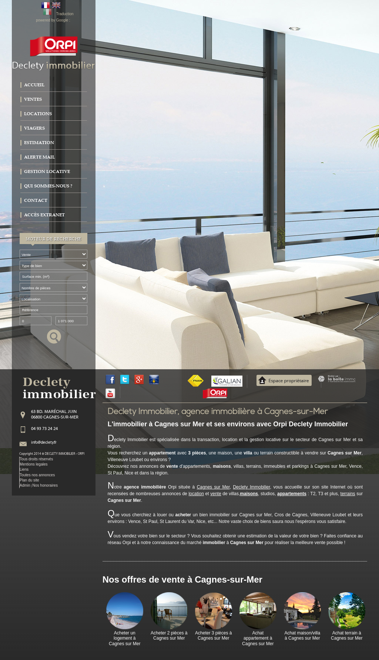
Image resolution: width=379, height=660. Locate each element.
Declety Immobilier (251, 487)
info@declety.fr (44, 443)
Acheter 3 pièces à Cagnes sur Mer (213, 635)
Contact (35, 200)
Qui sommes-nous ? (48, 186)
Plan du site (29, 480)
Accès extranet (44, 214)
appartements (291, 493)
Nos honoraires (45, 485)
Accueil (34, 84)
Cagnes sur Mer (213, 487)
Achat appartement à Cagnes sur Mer (258, 638)
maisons (249, 493)
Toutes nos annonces (37, 475)
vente (215, 493)
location (196, 493)
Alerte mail (39, 157)
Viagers (34, 128)
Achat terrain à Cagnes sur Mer (346, 635)
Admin (25, 485)
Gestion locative (47, 171)
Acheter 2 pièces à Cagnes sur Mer (169, 635)
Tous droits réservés (36, 459)
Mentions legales (34, 464)
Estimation (39, 142)
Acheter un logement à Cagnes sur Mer (124, 638)
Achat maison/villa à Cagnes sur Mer (302, 635)
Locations (38, 113)
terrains (348, 493)
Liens (24, 469)
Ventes (33, 99)
